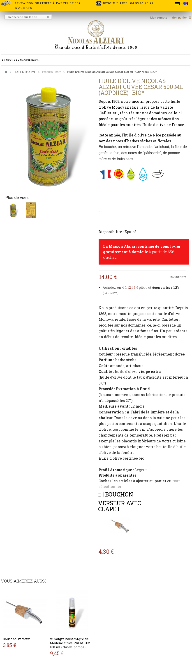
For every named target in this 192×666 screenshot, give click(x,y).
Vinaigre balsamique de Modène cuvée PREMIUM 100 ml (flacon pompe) (70, 643)
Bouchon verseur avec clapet (119, 501)
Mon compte (159, 17)
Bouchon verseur (16, 639)
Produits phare (51, 72)
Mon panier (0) (181, 17)
